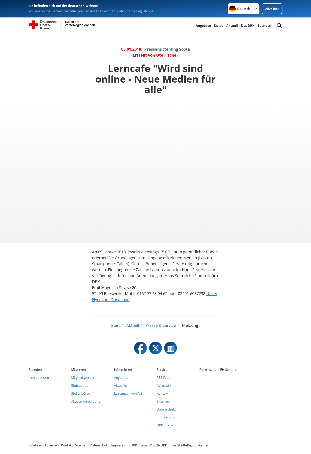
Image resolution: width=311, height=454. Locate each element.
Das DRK (247, 25)
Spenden (264, 25)
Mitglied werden (83, 377)
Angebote (203, 25)
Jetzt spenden (39, 377)
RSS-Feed (163, 377)
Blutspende (79, 385)
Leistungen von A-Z (128, 393)
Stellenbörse (80, 393)
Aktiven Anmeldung (85, 401)
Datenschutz (166, 409)
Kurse (218, 25)
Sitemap (163, 401)
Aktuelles (121, 385)
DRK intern (165, 425)
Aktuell (232, 25)
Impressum (165, 417)
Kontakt (162, 393)
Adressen (164, 385)
